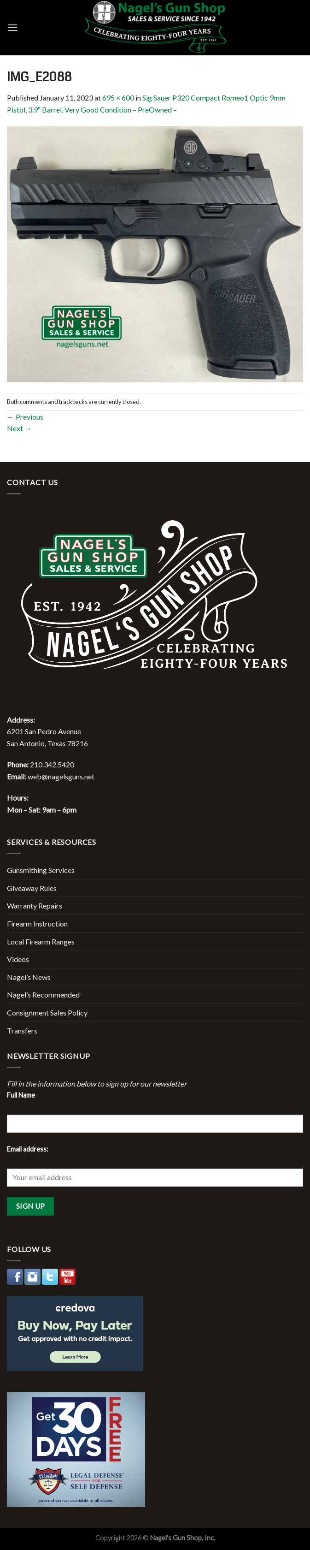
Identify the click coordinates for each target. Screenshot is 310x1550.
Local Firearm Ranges (41, 941)
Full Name (21, 1095)
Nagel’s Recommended (43, 994)
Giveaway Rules (32, 888)
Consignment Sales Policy (47, 1012)
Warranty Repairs (34, 905)
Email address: (27, 1149)
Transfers (22, 1030)
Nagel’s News (29, 977)
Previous (25, 416)
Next (19, 428)
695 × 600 (118, 97)
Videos (18, 959)
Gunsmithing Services (41, 870)
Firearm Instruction (37, 923)
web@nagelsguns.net (61, 776)
